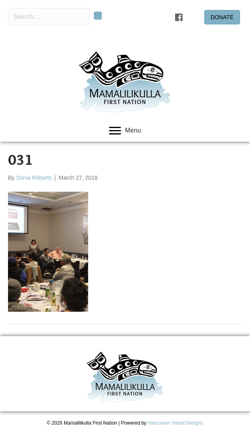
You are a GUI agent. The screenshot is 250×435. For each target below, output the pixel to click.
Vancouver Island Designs (176, 423)
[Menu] (125, 131)
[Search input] (49, 17)
